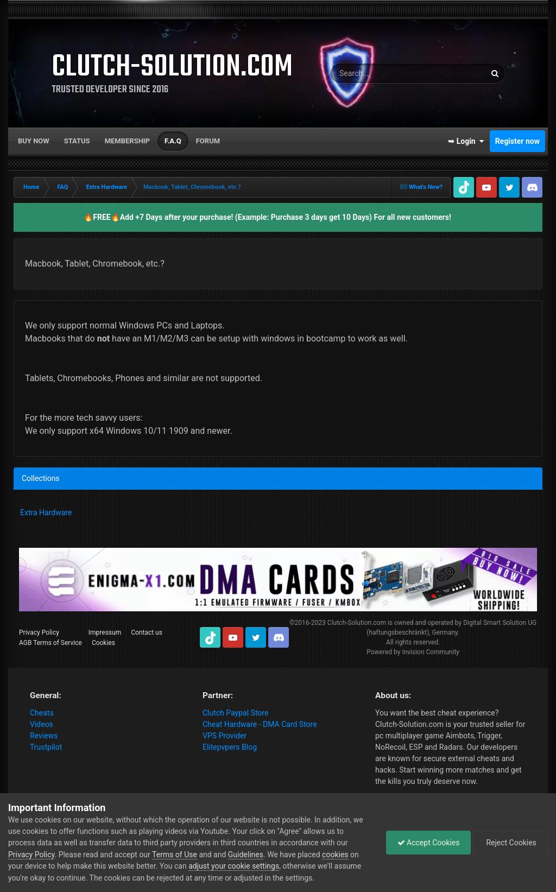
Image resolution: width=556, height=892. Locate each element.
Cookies (103, 643)
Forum (208, 141)
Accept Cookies (428, 842)
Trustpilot (46, 747)
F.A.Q (173, 141)
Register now (517, 141)
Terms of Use (174, 854)
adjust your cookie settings (233, 866)
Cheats (42, 712)
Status (77, 141)
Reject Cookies (510, 842)
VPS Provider (225, 735)
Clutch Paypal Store (235, 712)
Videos (41, 724)
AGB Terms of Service (50, 643)
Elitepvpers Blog (230, 747)
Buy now (33, 141)
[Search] (377, 73)
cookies (335, 854)
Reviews (44, 735)
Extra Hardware (46, 512)
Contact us (146, 632)
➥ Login (466, 141)
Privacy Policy (39, 632)
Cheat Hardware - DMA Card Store (260, 724)
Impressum (105, 632)
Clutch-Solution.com (356, 623)
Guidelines (245, 854)
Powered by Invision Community (413, 652)
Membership (127, 141)
